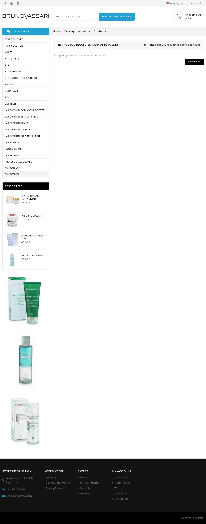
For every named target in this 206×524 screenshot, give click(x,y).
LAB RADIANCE (13, 155)
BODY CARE (11, 91)
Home (57, 31)
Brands (84, 477)
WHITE (8, 52)
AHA (7, 65)
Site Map (85, 493)
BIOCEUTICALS (13, 149)
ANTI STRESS (12, 58)
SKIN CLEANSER (32, 255)
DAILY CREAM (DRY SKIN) (30, 197)
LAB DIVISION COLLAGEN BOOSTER (24, 110)
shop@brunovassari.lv (19, 496)
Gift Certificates (90, 482)
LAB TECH (10, 103)
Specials (85, 488)
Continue (194, 61)
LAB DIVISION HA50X (16, 123)
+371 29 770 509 (16, 488)
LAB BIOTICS (12, 142)
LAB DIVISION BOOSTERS (19, 129)
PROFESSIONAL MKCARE (18, 161)
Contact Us (121, 498)
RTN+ (8, 97)
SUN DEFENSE (12, 168)
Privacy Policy (54, 488)
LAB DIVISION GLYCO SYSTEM (22, 116)
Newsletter (120, 493)
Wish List (119, 488)
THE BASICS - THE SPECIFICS (21, 78)
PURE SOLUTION (14, 45)
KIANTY (9, 84)
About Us (84, 31)
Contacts (100, 31)
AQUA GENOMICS (15, 71)
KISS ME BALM (31, 215)
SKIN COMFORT (14, 39)
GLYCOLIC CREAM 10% (33, 237)
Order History (122, 482)
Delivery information (58, 482)
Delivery (70, 31)
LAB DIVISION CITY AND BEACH (22, 136)
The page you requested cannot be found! (175, 44)
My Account (121, 477)
